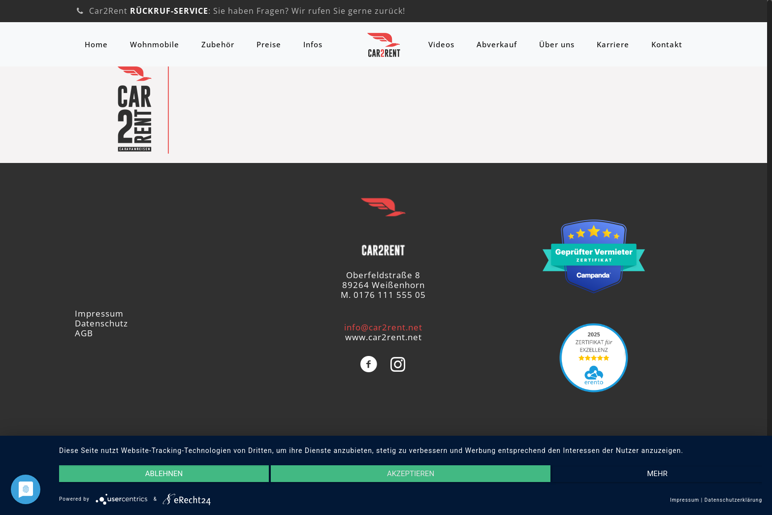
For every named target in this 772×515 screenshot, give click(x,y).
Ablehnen (164, 473)
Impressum (99, 313)
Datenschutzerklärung (733, 500)
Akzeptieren (410, 473)
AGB (84, 333)
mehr (657, 473)
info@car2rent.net (383, 327)
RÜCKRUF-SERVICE (169, 10)
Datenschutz (101, 323)
